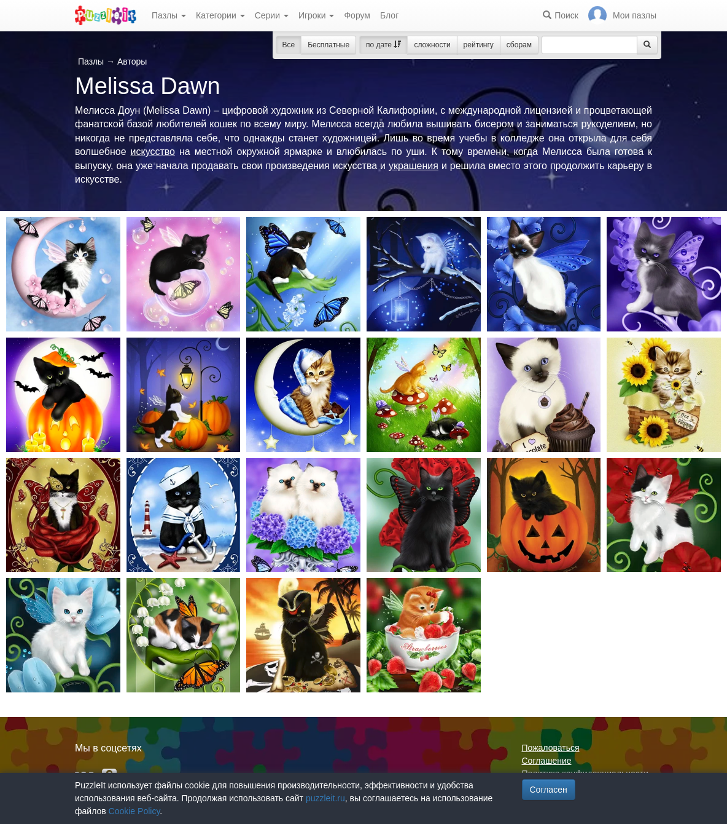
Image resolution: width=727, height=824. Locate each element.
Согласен (548, 789)
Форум (357, 15)
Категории (220, 15)
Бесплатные (328, 45)
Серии (272, 15)
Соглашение (547, 761)
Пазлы (169, 15)
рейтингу (479, 45)
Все (288, 45)
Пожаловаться (551, 748)
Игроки (316, 15)
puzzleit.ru (325, 798)
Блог (389, 15)
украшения (413, 165)
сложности (432, 45)
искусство (153, 151)
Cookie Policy (134, 811)
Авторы (132, 61)
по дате (383, 45)
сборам (519, 45)
